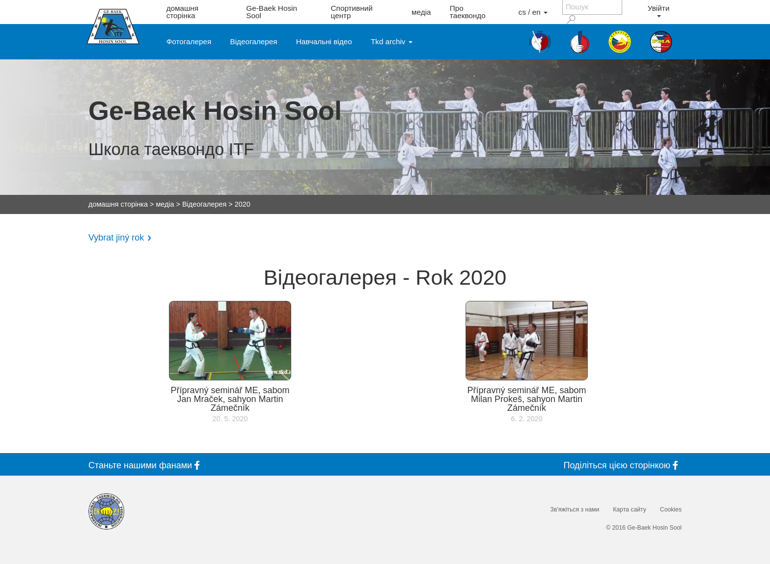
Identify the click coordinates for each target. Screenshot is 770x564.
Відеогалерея (253, 41)
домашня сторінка (182, 12)
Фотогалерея (189, 41)
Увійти (658, 10)
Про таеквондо (468, 12)
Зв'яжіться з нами (575, 509)
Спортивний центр (352, 12)
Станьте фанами (145, 465)
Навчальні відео (324, 41)
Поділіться (622, 465)
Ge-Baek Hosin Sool (271, 12)
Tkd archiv (391, 41)
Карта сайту (629, 509)
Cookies (671, 509)
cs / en (533, 12)
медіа (421, 12)
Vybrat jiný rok (116, 237)
